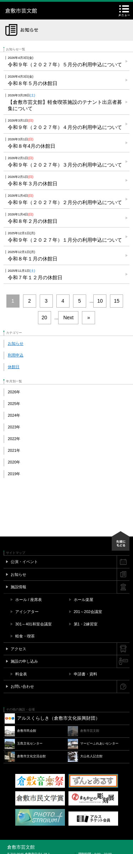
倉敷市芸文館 (49, 10)
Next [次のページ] (68, 317)
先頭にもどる (120, 541)
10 (100, 301)
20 (44, 317)
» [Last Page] (88, 317)
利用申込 (15, 355)
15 (117, 301)
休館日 (14, 367)
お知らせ (15, 343)
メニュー (124, 10)
